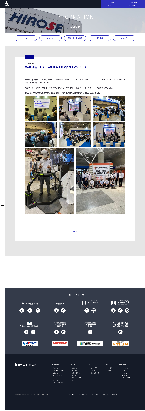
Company (55, 366)
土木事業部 (75, 371)
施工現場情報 (95, 374)
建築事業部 (75, 369)
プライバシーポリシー (129, 396)
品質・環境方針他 (58, 376)
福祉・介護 (75, 381)
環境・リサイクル (77, 379)
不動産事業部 (76, 374)
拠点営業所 (56, 381)
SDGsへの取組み (58, 384)
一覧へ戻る (75, 232)
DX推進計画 (72, 396)
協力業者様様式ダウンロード (100, 396)
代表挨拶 (55, 369)
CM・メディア (57, 379)
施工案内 (124, 38)
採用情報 (99, 38)
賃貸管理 (74, 376)
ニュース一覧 (124, 369)
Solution (74, 366)
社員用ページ (115, 396)
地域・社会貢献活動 (75, 38)
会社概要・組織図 (58, 371)
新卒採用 (109, 369)
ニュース (50, 38)
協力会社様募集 (83, 396)
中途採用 (109, 371)
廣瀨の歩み (56, 374)
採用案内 (124, 374)
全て (25, 38)
